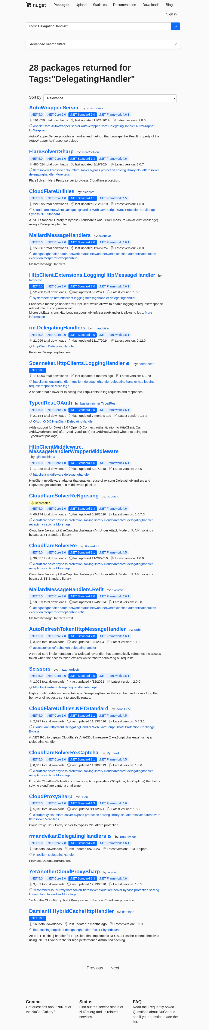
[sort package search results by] (110, 98)
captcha (49, 524)
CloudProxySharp (51, 796)
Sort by (35, 97)
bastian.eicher (90, 403)
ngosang (113, 496)
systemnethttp (43, 298)
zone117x (123, 709)
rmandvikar (101, 328)
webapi (52, 687)
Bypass (34, 214)
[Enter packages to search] (98, 26)
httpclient (66, 298)
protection (108, 170)
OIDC (47, 421)
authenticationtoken (142, 254)
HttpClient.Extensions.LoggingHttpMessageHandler (92, 275)
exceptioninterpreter (43, 258)
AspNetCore (41, 126)
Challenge (147, 209)
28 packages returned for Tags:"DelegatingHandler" (82, 73)
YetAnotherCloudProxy (49, 890)
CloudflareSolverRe (53, 545)
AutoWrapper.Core (94, 126)
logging (79, 298)
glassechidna (45, 456)
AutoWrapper (145, 126)
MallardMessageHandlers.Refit (66, 589)
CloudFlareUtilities (51, 191)
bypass (95, 170)
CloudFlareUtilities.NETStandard (68, 708)
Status (85, 1001)
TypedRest (109, 403)
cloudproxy (41, 815)
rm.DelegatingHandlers (57, 327)
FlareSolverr (90, 152)
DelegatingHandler (121, 126)
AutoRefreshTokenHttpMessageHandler (77, 629)
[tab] (61, 5)
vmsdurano (95, 108)
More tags (62, 174)
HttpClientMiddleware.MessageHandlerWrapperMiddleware (74, 449)
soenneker (146, 364)
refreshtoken (61, 647)
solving (121, 170)
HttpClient (57, 209)
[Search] (175, 26)
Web (95, 209)
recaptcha (36, 524)
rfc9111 (97, 930)
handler (131, 381)
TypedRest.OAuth (50, 402)
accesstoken (42, 647)
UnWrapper (37, 130)
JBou (84, 797)
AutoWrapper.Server (54, 107)
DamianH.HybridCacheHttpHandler (71, 911)
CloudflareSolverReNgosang (64, 495)
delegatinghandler (42, 174)
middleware (55, 474)
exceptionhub (67, 258)
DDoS (120, 209)
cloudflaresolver (147, 170)
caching (44, 930)
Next (114, 968)
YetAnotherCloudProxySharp (64, 871)
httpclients (40, 381)
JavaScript (107, 209)
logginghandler (59, 381)
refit (81, 612)
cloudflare (73, 170)
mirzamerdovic (69, 669)
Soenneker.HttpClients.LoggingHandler (77, 363)
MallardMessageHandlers (60, 235)
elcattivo (88, 192)
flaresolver (57, 170)
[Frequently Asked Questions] (137, 1001)
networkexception (114, 254)
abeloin (113, 872)
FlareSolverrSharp (51, 151)
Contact (34, 1001)
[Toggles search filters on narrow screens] (175, 44)
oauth (64, 254)
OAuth (37, 421)
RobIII (138, 629)
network (96, 254)
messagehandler (97, 298)
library (131, 170)
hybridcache (111, 930)
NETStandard (50, 214)
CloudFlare (41, 209)
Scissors (39, 669)
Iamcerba (36, 280)
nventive (105, 236)
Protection (132, 209)
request (34, 386)
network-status (78, 254)
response (47, 386)
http (56, 298)
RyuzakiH (92, 546)
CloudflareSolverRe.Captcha (63, 752)
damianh (128, 912)
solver (84, 170)
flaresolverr (41, 170)
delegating (118, 381)
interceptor (92, 687)
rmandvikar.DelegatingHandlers (67, 836)
